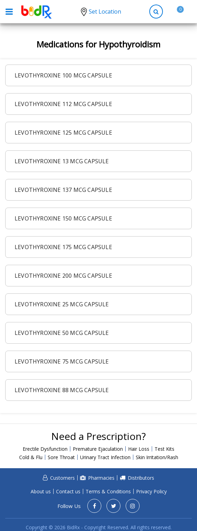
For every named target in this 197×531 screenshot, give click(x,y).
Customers (62, 477)
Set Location (105, 11)
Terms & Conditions (108, 491)
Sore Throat (61, 457)
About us (41, 491)
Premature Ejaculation (98, 449)
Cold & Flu (30, 457)
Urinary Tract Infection (105, 457)
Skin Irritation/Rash (157, 457)
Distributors (141, 477)
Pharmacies (101, 477)
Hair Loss (138, 449)
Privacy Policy (151, 491)
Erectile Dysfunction (45, 449)
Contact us (68, 491)
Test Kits (164, 449)
